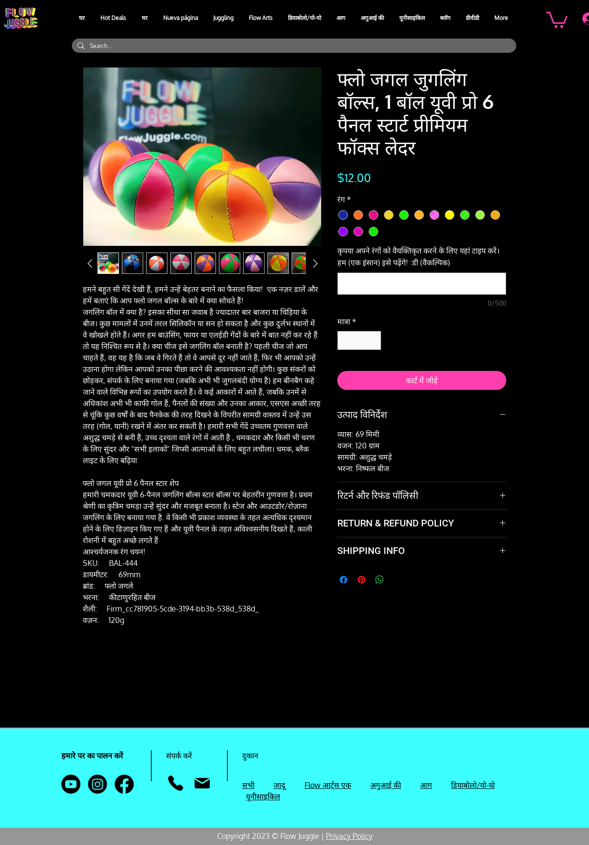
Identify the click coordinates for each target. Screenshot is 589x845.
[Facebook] (124, 784)
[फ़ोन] (175, 783)
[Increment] (373, 340)
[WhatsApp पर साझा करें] (379, 579)
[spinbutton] (359, 340)
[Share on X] (397, 579)
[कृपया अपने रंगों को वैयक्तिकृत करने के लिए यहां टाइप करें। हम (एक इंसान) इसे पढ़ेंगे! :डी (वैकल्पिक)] (422, 284)
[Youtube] (70, 784)
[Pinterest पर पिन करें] (361, 579)
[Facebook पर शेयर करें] (343, 579)
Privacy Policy (349, 836)
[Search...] (293, 46)
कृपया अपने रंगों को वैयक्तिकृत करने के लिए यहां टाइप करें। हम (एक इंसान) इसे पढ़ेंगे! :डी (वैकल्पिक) (418, 256)
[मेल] (202, 783)
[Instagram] (97, 784)
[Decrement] (345, 340)
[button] (224, 18)
